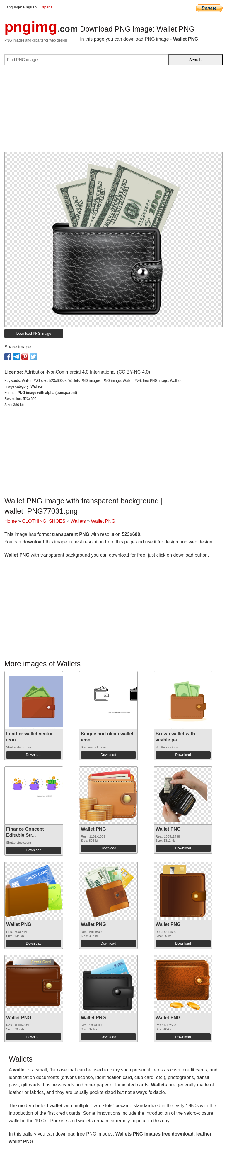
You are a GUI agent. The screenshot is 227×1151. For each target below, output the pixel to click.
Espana (46, 7)
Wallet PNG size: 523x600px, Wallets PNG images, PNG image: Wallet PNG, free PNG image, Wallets (101, 381)
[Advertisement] (113, 111)
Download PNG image (33, 334)
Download (33, 755)
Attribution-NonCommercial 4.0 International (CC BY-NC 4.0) (87, 372)
